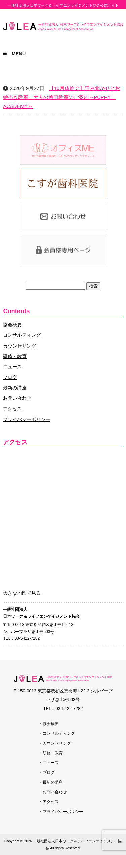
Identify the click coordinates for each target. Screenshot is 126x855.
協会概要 (12, 324)
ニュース (12, 366)
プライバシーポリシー (26, 419)
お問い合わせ (17, 398)
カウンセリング (19, 346)
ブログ (10, 377)
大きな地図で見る (22, 593)
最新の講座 (15, 387)
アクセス (12, 409)
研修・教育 (15, 356)
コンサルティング (22, 335)
